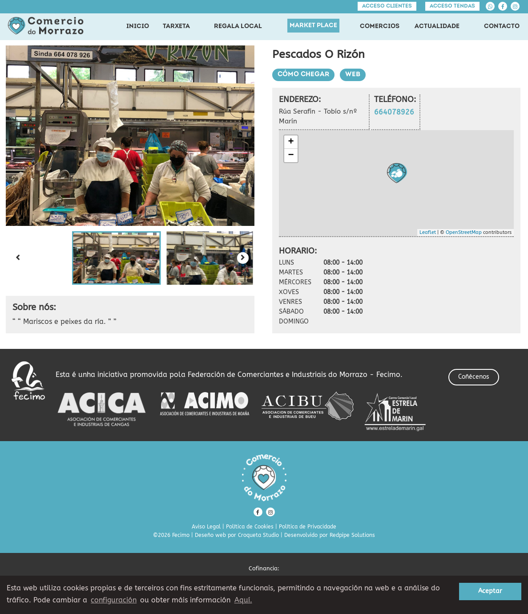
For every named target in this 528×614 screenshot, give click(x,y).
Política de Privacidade (307, 527)
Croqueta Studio (258, 535)
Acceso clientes (387, 6)
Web (352, 74)
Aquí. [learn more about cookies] (243, 600)
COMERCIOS (379, 26)
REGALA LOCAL (238, 26)
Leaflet (427, 232)
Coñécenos (473, 377)
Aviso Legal (206, 527)
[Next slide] (243, 258)
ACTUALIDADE (437, 26)
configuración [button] (114, 600)
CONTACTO (502, 26)
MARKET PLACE (313, 25)
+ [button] (291, 142)
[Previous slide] (17, 258)
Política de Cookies (250, 527)
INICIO (137, 26)
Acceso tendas (452, 6)
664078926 (394, 112)
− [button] (291, 155)
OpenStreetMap (464, 232)
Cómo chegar (303, 74)
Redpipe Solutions (352, 535)
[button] (116, 258)
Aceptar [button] (490, 591)
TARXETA (176, 26)
